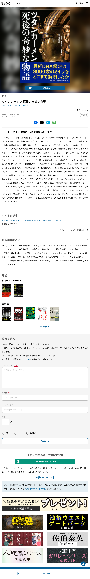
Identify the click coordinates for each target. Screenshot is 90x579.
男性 (8, 433)
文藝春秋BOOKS (10, 3)
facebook (36, 122)
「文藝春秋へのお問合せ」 (35, 488)
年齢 (3, 417)
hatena (48, 122)
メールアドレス (7, 405)
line (54, 122)
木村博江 (26, 105)
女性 (20, 433)
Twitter (42, 122)
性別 (3, 429)
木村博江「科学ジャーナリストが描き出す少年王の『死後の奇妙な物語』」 (32, 220)
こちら (27, 359)
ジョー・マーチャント (11, 105)
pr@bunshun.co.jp (45, 477)
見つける (79, 3)
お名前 (4, 393)
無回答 (33, 433)
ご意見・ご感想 (7, 365)
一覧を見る (45, 326)
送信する (45, 441)
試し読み (46, 88)
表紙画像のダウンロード (46, 461)
